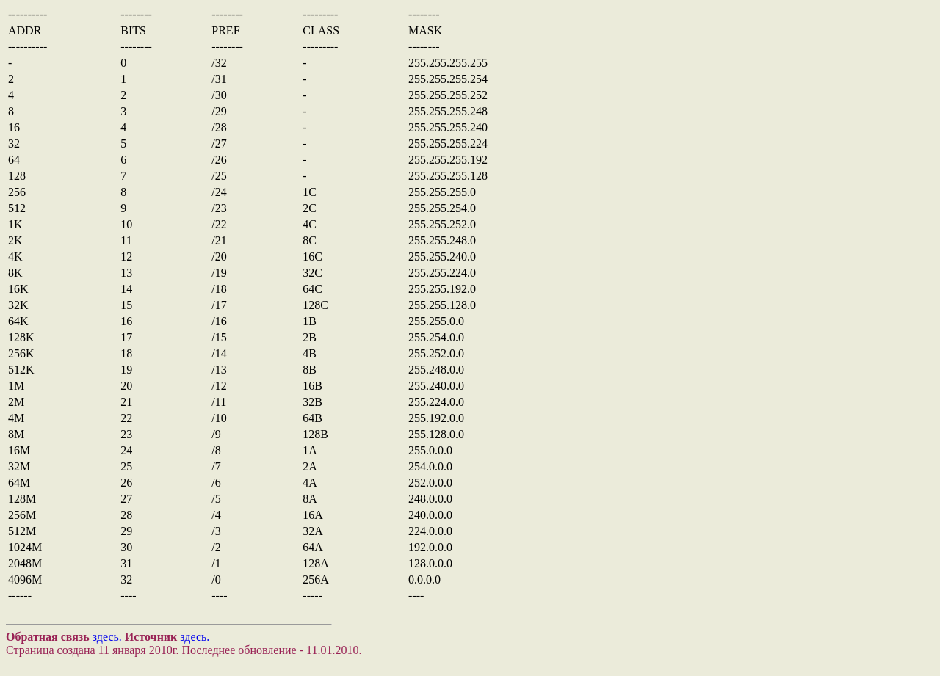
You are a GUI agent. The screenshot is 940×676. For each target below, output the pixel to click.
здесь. (107, 636)
